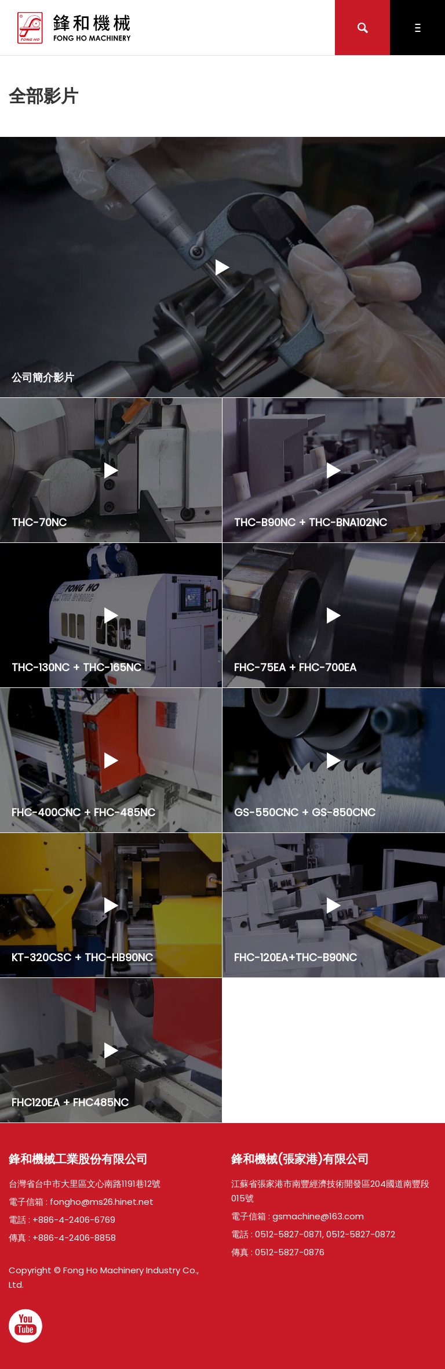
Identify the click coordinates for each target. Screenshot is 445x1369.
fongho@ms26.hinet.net (102, 1202)
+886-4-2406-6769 (73, 1220)
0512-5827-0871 (288, 1234)
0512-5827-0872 (360, 1234)
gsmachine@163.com (318, 1216)
